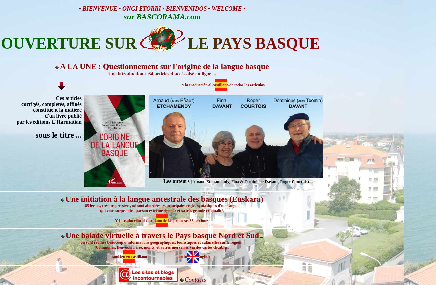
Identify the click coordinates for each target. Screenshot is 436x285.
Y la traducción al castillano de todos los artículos (223, 85)
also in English (193, 256)
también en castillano (129, 256)
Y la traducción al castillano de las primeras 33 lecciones (162, 220)
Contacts (195, 279)
